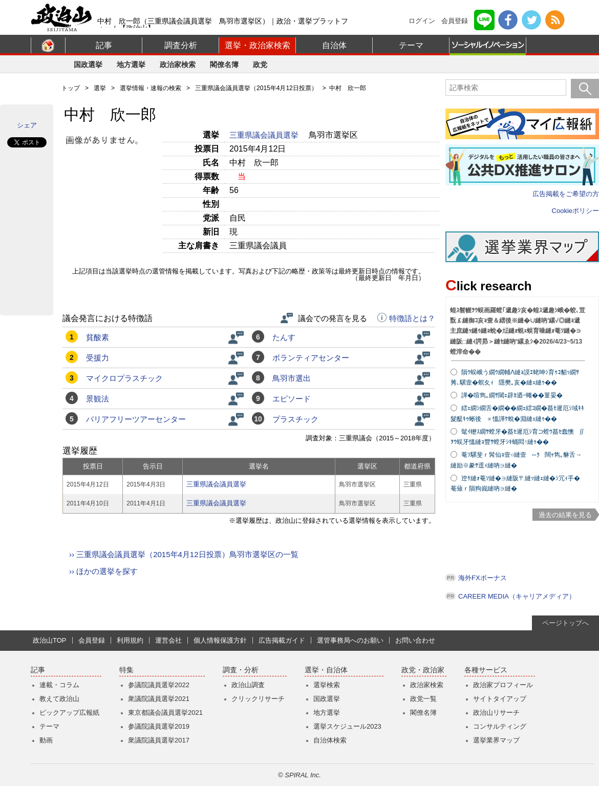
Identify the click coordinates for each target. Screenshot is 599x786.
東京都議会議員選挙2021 (165, 712)
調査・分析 (241, 670)
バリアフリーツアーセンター (136, 419)
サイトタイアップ (499, 698)
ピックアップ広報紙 (69, 712)
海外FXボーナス (482, 578)
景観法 (97, 398)
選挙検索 (326, 685)
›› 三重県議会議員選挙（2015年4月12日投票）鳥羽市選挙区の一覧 (183, 554)
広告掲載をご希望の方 (565, 194)
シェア (27, 125)
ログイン (422, 21)
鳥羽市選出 (291, 378)
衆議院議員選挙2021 (158, 698)
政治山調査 (248, 685)
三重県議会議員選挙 (265, 135)
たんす (283, 337)
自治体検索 (330, 740)
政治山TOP (50, 640)
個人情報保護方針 (220, 640)
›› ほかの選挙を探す (103, 571)
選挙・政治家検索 (257, 45)
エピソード (291, 398)
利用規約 (130, 640)
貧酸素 (97, 337)
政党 (260, 64)
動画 (46, 740)
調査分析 (180, 45)
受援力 (97, 357)
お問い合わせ (415, 640)
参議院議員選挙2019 (158, 726)
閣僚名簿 (224, 64)
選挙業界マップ (496, 740)
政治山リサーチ (496, 712)
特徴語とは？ (406, 318)
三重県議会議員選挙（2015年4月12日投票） (256, 88)
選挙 (100, 88)
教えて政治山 (59, 698)
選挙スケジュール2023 (347, 726)
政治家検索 (178, 64)
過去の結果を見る (565, 515)
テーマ (411, 45)
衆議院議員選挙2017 (158, 740)
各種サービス (485, 670)
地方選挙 (131, 64)
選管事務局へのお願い (350, 640)
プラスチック (295, 419)
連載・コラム (59, 685)
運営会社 (168, 640)
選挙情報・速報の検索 (150, 88)
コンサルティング (499, 726)
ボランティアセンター (310, 357)
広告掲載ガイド (282, 640)
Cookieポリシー (575, 211)
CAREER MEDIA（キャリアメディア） (516, 596)
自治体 (334, 45)
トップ (70, 88)
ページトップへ (565, 623)
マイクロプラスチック (124, 378)
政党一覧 (423, 698)
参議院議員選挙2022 (158, 685)
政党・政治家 (422, 670)
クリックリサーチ (258, 698)
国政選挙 (88, 64)
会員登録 (454, 21)
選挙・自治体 (326, 670)
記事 (104, 45)
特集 (126, 670)
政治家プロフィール (503, 685)
